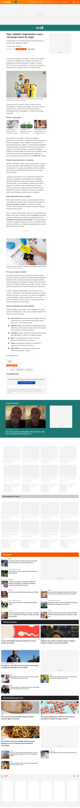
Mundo (9, 559)
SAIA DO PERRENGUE (64, 2)
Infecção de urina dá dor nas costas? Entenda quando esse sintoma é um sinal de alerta (24, 677)
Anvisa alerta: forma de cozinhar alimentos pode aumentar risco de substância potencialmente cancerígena (18, 743)
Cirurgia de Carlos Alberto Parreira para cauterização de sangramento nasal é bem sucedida (19, 666)
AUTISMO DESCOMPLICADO (52, 2)
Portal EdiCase (20, 369)
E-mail (73, 2)
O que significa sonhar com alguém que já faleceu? (63, 752)
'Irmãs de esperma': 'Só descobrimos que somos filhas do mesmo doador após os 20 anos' (24, 688)
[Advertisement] (52, 689)
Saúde (12, 369)
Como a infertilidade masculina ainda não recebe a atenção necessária (18, 642)
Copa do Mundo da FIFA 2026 (15, 2)
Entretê (49, 611)
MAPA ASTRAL (33, 2)
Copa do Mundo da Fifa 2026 (11, 429)
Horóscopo (52, 751)
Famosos (10, 590)
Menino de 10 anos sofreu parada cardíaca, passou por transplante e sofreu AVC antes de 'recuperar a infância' (24, 754)
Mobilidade (10, 579)
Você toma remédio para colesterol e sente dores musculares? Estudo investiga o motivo (57, 718)
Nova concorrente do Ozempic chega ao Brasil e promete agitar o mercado (17, 718)
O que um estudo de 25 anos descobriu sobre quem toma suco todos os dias (24, 764)
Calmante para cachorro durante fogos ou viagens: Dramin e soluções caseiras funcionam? (58, 642)
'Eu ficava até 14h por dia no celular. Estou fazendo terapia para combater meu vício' (63, 677)
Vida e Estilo (29, 369)
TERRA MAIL (40, 2)
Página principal (8, 2)
